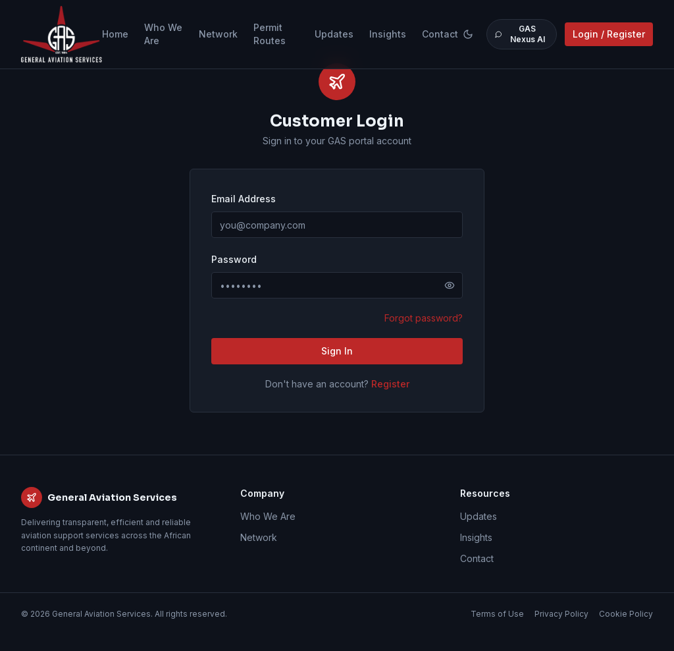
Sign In (337, 350)
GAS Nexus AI (519, 34)
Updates (334, 34)
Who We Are (163, 34)
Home (115, 34)
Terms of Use (497, 614)
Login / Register (609, 34)
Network (218, 34)
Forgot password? (423, 318)
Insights (387, 34)
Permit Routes (269, 34)
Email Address (243, 198)
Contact (440, 34)
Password (234, 259)
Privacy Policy (561, 614)
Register (390, 383)
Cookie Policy (626, 614)
